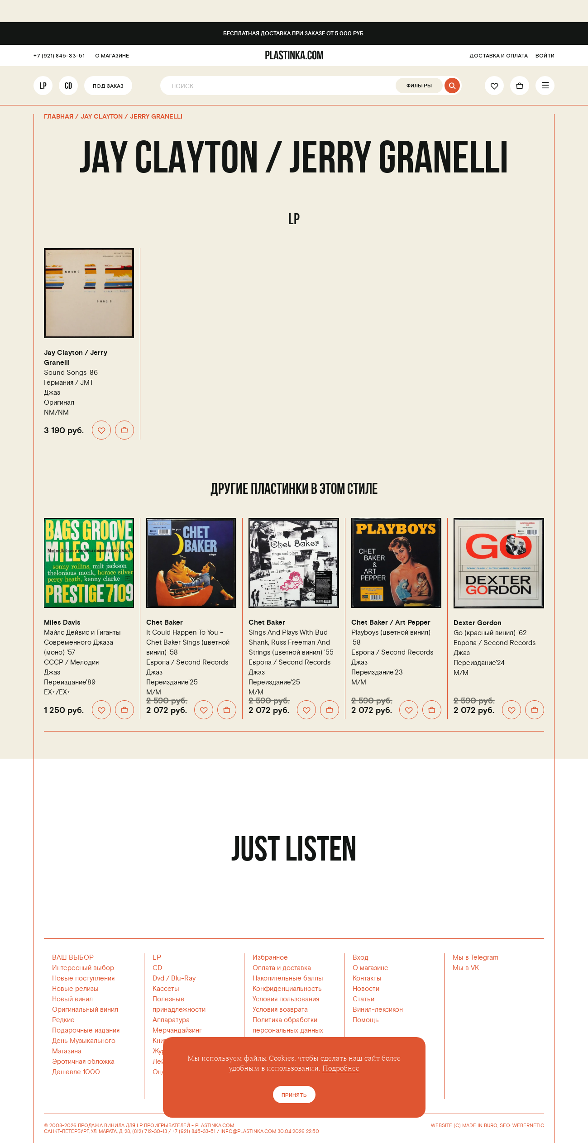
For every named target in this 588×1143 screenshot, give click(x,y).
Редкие (63, 1020)
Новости (366, 989)
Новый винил (72, 999)
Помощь (366, 1020)
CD (68, 86)
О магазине (370, 968)
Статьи (363, 999)
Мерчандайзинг (177, 1030)
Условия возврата (280, 1009)
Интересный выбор (83, 968)
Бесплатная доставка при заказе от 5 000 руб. (294, 33)
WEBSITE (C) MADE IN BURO (464, 1126)
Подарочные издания (86, 1030)
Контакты (367, 978)
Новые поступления (83, 978)
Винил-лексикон (378, 1009)
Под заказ (108, 86)
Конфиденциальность (287, 989)
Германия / (68, 382)
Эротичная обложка (83, 1061)
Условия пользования (286, 999)
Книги (161, 1041)
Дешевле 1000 (76, 1072)
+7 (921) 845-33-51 (59, 56)
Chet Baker (164, 622)
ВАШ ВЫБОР (73, 957)
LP (43, 86)
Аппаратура (171, 1020)
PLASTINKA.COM (214, 1126)
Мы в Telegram (475, 957)
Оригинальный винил (85, 1009)
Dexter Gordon (478, 623)
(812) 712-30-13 (149, 1131)
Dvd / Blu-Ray (174, 978)
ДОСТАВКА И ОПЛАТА (498, 56)
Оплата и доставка (282, 968)
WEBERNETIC (528, 1126)
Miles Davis (62, 622)
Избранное (270, 957)
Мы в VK (466, 968)
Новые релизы (75, 989)
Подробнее (340, 1068)
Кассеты (166, 989)
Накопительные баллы (288, 978)
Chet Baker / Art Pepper (390, 622)
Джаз (52, 392)
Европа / (187, 662)
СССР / (71, 662)
